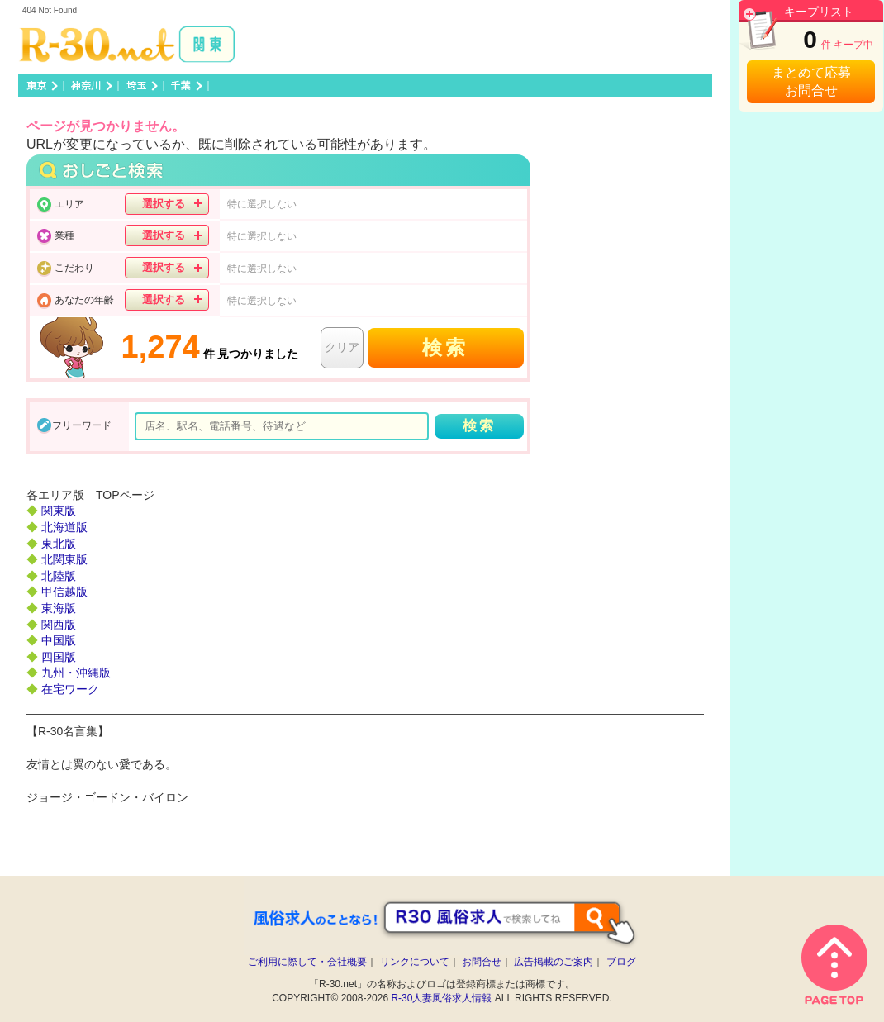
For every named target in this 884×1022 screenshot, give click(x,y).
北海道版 (64, 527)
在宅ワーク (70, 689)
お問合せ (481, 961)
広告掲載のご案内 (553, 961)
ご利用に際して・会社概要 (307, 961)
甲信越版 (64, 591)
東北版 (58, 543)
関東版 (58, 510)
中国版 (58, 640)
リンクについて (414, 961)
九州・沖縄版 (76, 672)
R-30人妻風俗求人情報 (441, 998)
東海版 (58, 608)
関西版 (58, 624)
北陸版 (58, 575)
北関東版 (64, 559)
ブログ (621, 961)
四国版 (58, 656)
